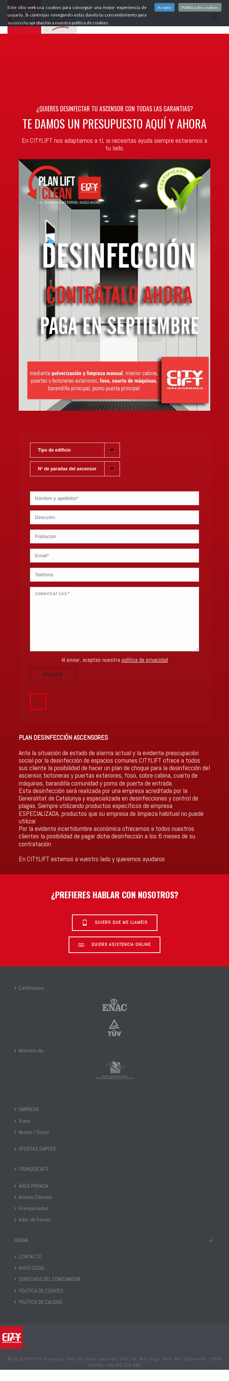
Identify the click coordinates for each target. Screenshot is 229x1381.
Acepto (164, 7)
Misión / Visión (31, 1143)
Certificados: (29, 999)
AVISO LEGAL (29, 1279)
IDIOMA (21, 1251)
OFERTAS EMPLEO (35, 1160)
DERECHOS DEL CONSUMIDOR (47, 1290)
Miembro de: (29, 1061)
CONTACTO (28, 1267)
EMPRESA (26, 1120)
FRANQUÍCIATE (31, 1180)
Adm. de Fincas (32, 1230)
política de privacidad (144, 671)
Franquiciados (31, 1219)
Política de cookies (200, 7)
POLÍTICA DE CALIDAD (38, 1313)
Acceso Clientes (33, 1208)
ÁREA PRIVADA (31, 1197)
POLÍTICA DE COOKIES (38, 1302)
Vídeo (22, 1132)
